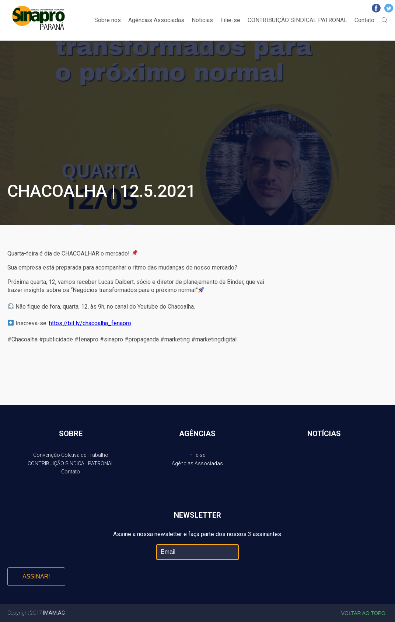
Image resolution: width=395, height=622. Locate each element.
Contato (364, 20)
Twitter (388, 8)
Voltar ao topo (363, 613)
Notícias (202, 20)
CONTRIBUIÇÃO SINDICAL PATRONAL (297, 20)
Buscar (385, 20)
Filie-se (230, 20)
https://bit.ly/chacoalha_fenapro (90, 323)
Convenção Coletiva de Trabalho (70, 455)
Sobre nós (107, 20)
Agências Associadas (156, 20)
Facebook (376, 8)
